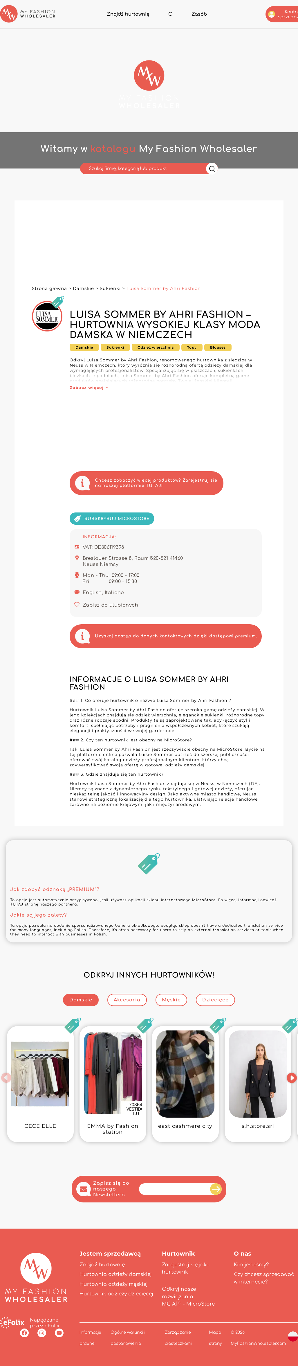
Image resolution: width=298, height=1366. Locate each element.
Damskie (83, 288)
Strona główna (49, 288)
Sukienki (110, 288)
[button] (6, 1077)
